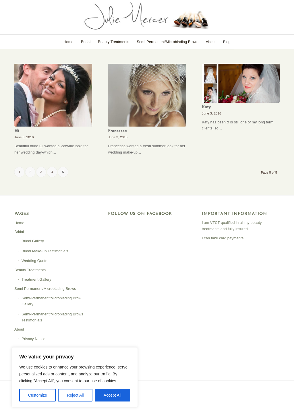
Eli (16, 131)
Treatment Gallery (36, 279)
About (19, 329)
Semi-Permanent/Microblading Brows (45, 288)
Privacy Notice (33, 339)
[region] (74, 377)
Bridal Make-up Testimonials (45, 251)
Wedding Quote (34, 261)
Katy (206, 107)
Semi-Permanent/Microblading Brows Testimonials (52, 317)
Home (19, 223)
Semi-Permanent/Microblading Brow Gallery (51, 301)
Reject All (75, 395)
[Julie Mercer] (147, 17)
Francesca (117, 131)
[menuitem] (68, 42)
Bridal (19, 232)
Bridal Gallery (33, 241)
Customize (37, 395)
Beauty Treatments (30, 270)
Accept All (112, 395)
